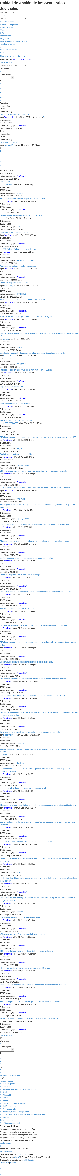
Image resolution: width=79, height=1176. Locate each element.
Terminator (7, 185)
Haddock (20, 912)
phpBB (17, 1157)
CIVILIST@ (9, 286)
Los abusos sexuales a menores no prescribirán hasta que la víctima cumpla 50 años (35, 592)
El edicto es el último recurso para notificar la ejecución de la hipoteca (29, 1018)
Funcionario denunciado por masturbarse (17, 404)
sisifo (5, 218)
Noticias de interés (12, 56)
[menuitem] (9, 25)
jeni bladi (20, 193)
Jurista (6, 339)
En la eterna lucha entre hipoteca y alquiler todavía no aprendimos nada (30, 732)
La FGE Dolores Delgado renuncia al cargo (18, 249)
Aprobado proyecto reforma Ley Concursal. (18, 266)
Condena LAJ (5, 182)
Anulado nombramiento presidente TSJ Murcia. (19, 454)
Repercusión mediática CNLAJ (12, 387)
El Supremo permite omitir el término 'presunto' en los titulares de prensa (30, 1002)
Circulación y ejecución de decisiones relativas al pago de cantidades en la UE (32, 353)
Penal (45, 117)
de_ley (19, 448)
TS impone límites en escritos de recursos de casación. (23, 300)
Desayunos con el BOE (9, 142)
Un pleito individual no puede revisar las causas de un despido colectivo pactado (33, 625)
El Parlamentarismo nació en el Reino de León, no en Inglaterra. (26, 951)
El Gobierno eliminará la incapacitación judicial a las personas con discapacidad (33, 679)
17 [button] (1, 98)
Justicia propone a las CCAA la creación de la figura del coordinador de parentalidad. (35, 524)
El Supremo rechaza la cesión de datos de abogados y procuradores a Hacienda (33, 471)
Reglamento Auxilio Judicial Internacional (17, 609)
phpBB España (28, 1160)
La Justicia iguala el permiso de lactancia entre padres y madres (26, 558)
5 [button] (0, 92)
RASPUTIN (21, 499)
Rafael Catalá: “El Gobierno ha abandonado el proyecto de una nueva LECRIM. (33, 696)
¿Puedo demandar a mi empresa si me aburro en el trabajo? (25, 968)
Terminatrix (17, 60)
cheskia (20, 743)
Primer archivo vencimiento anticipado (16, 420)
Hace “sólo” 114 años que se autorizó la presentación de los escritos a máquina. (33, 985)
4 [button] (0, 89)
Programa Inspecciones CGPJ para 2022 (17, 283)
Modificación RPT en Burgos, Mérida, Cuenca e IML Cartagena (26, 317)
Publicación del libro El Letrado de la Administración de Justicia (26, 370)
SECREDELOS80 (10, 423)
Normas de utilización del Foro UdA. (15, 114)
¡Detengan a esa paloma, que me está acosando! (20, 917)
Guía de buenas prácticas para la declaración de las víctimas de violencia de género (35, 488)
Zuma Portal (21, 1154)
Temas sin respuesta (8, 50)
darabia (6, 755)
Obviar (2, 15)
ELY (18, 872)
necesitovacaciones (25, 260)
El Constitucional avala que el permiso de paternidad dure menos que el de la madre (35, 541)
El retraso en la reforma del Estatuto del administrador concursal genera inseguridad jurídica (38, 805)
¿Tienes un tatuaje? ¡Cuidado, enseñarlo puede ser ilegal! (24, 934)
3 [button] (0, 86)
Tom (18, 227)
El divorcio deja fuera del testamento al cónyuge (20, 575)
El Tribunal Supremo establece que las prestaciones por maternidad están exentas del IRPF (38, 437)
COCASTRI (8, 356)
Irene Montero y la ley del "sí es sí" (14, 232)
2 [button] (0, 83)
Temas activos (6, 53)
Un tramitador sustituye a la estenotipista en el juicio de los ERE (26, 662)
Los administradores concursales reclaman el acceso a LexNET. (26, 842)
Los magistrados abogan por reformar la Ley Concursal (23, 788)
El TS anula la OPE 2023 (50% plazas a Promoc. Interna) (24, 199)
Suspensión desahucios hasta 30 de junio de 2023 (21, 215)
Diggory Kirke (10, 145)
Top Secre (27, 60)
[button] (0, 72)
